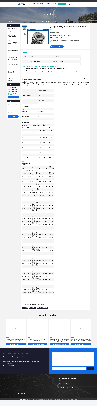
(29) (12, 68)
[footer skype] (22, 393)
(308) (12, 45)
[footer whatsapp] (19, 393)
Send (90, 368)
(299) (13, 40)
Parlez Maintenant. (61, 4)
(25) (12, 57)
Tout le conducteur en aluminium (42, 307)
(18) (12, 74)
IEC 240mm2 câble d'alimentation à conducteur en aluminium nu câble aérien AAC (16, 340)
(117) (12, 43)
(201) (12, 36)
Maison (33, 3)
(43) (13, 65)
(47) (13, 48)
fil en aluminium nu (32, 307)
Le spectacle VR (53, 4)
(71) (11, 72)
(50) (12, 29)
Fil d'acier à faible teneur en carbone (14, 21)
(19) (10, 80)
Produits (37, 3)
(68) (13, 51)
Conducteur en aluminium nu (30, 21)
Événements (48, 3)
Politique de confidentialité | (24, 399)
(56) (13, 54)
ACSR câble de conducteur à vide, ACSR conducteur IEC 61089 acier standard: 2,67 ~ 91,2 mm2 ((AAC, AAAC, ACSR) (59, 340)
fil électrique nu (25, 307)
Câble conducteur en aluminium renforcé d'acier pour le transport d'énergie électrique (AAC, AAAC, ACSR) (81, 340)
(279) (12, 33)
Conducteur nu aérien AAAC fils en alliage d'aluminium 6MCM (37, 340)
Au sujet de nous (42, 4)
